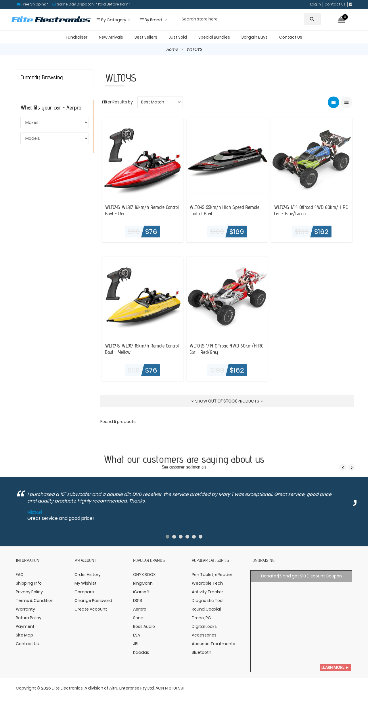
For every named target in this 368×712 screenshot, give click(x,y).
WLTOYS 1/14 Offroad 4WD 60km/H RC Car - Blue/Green (309, 209)
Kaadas (141, 652)
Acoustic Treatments (213, 643)
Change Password (93, 600)
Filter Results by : (118, 102)
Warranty (25, 609)
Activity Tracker (207, 591)
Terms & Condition (34, 600)
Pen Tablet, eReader (212, 574)
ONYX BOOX (144, 574)
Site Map (24, 635)
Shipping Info (29, 583)
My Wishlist (85, 583)
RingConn (143, 583)
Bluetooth (201, 652)
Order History (87, 574)
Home (172, 49)
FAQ (20, 574)
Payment (25, 626)
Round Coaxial (206, 609)
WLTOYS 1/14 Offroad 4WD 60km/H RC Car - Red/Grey (224, 348)
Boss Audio (144, 626)
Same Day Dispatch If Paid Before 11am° (93, 4)
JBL (136, 643)
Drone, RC (201, 617)
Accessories (204, 635)
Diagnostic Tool (207, 600)
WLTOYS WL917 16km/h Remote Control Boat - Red (136, 209)
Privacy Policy (29, 591)
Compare (84, 591)
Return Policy (28, 617)
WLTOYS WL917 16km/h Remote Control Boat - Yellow (136, 348)
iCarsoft (141, 591)
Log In (315, 4)
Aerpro (139, 609)
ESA (136, 635)
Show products (227, 401)
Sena (138, 617)
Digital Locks (204, 626)
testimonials (196, 466)
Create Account (90, 609)
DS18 (137, 600)
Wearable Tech (207, 583)
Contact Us (335, 4)
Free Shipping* (34, 4)
